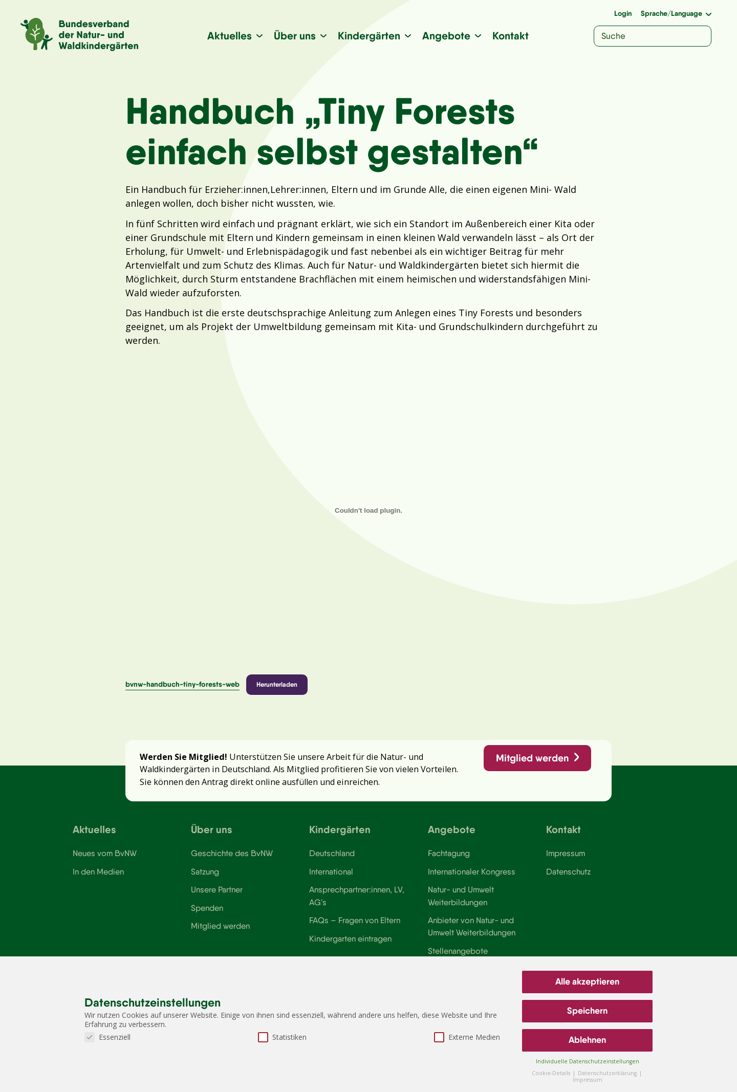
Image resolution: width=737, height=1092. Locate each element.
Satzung (205, 871)
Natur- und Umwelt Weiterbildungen (461, 895)
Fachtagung (449, 853)
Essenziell (107, 1037)
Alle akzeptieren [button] (587, 981)
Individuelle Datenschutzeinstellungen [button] (587, 1061)
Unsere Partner (217, 889)
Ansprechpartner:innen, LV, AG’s (356, 895)
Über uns (295, 35)
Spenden (207, 908)
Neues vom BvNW (105, 853)
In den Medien (98, 871)
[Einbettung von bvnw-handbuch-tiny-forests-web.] (368, 510)
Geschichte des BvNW (232, 853)
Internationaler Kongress (471, 871)
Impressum (565, 853)
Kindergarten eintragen (350, 938)
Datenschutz (568, 871)
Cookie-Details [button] (552, 1073)
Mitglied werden (532, 758)
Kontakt (510, 35)
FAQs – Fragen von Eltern (354, 920)
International (331, 871)
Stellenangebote (458, 951)
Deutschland (332, 853)
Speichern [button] (587, 1010)
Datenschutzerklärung (608, 1073)
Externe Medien (467, 1037)
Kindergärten (369, 35)
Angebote (446, 35)
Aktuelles (229, 35)
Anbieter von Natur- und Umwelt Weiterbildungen (471, 926)
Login (623, 13)
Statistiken (282, 1037)
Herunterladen (276, 684)
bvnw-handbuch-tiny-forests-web (182, 684)
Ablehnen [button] (587, 1039)
